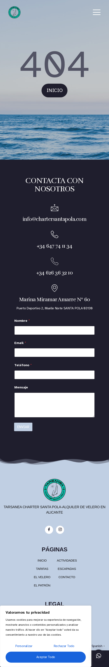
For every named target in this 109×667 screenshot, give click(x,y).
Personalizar (23, 646)
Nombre (22, 321)
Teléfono (23, 365)
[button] (98, 656)
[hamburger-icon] (96, 12)
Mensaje (21, 387)
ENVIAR (23, 427)
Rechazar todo (64, 646)
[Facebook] (49, 530)
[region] (45, 636)
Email (20, 343)
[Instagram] (60, 530)
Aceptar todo (45, 657)
